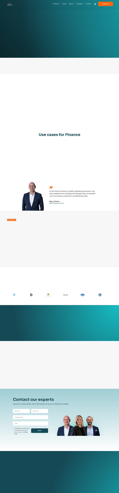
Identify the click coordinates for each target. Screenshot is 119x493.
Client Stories (42, 467)
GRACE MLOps (23, 475)
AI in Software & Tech (44, 480)
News (76, 469)
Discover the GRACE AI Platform (15, 255)
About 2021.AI (62, 467)
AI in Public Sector (43, 490)
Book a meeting (35, 43)
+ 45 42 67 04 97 (95, 471)
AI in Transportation (44, 487)
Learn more (10, 43)
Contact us (105, 4)
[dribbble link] (95, 480)
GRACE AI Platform (25, 467)
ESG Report (61, 482)
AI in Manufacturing (44, 482)
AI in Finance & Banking (45, 477)
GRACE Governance (25, 472)
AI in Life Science (43, 485)
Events (76, 467)
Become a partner (62, 469)
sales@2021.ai (95, 475)
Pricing (64, 4)
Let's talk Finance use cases (55, 169)
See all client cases (12, 336)
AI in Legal (41, 475)
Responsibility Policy (63, 485)
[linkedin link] (92, 480)
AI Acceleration (24, 477)
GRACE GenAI (23, 469)
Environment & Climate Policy (64, 488)
